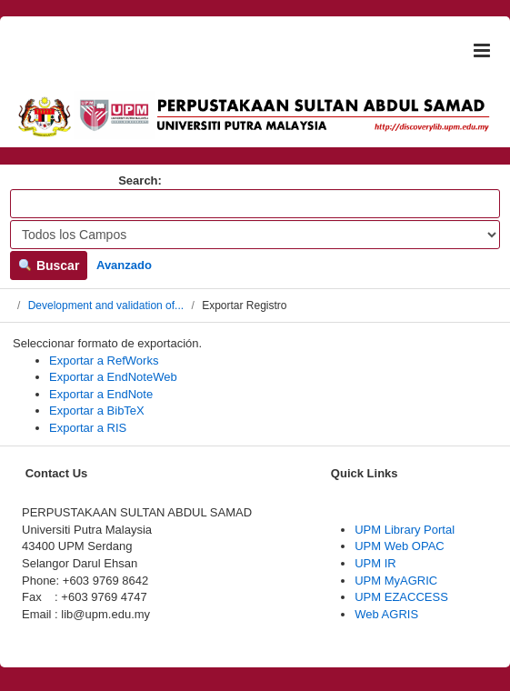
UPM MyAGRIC (396, 580)
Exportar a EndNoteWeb (113, 377)
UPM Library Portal (405, 529)
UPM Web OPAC (399, 546)
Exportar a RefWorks (103, 360)
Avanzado (124, 265)
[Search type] (255, 234)
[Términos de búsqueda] (255, 203)
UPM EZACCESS (401, 597)
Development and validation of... (106, 305)
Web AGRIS (386, 614)
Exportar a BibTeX (97, 410)
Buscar (48, 265)
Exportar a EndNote (101, 394)
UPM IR (375, 563)
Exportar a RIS (87, 428)
